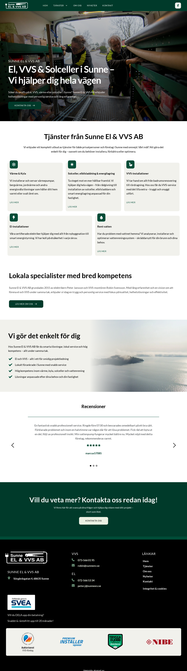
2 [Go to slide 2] (93, 466)
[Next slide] (174, 445)
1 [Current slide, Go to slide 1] (90, 466)
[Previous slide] (12, 445)
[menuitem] (45, 5)
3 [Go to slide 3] (96, 466)
